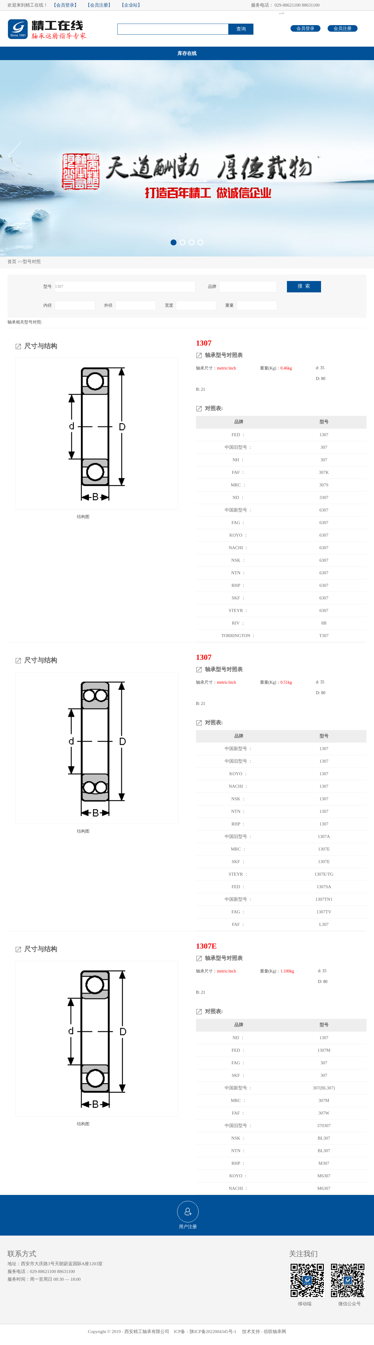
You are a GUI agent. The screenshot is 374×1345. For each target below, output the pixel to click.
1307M (323, 1050)
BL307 (324, 1138)
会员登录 (305, 28)
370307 (324, 1125)
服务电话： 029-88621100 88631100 (285, 5)
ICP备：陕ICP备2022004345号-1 (206, 1331)
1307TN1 (324, 899)
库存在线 (187, 53)
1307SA (324, 886)
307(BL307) (324, 1088)
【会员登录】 (65, 5)
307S (324, 485)
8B (324, 623)
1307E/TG (323, 874)
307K (324, 472)
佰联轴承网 (275, 1331)
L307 (324, 924)
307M (324, 1100)
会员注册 (343, 28)
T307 (324, 635)
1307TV (324, 911)
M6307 (323, 1175)
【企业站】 (131, 5)
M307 (324, 1163)
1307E (324, 849)
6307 (324, 510)
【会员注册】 (99, 5)
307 (323, 447)
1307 (324, 434)
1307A (324, 836)
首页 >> (15, 261)
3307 (324, 497)
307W (323, 1113)
